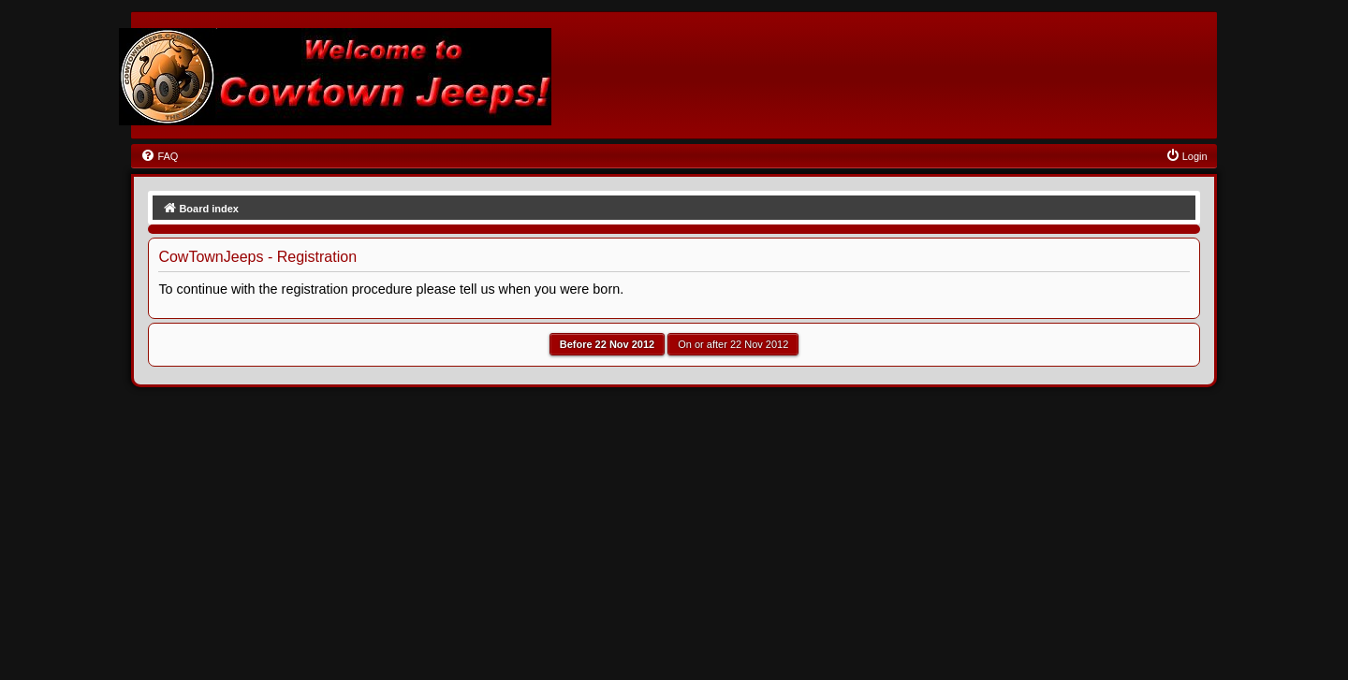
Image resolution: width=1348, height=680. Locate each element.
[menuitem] (159, 156)
